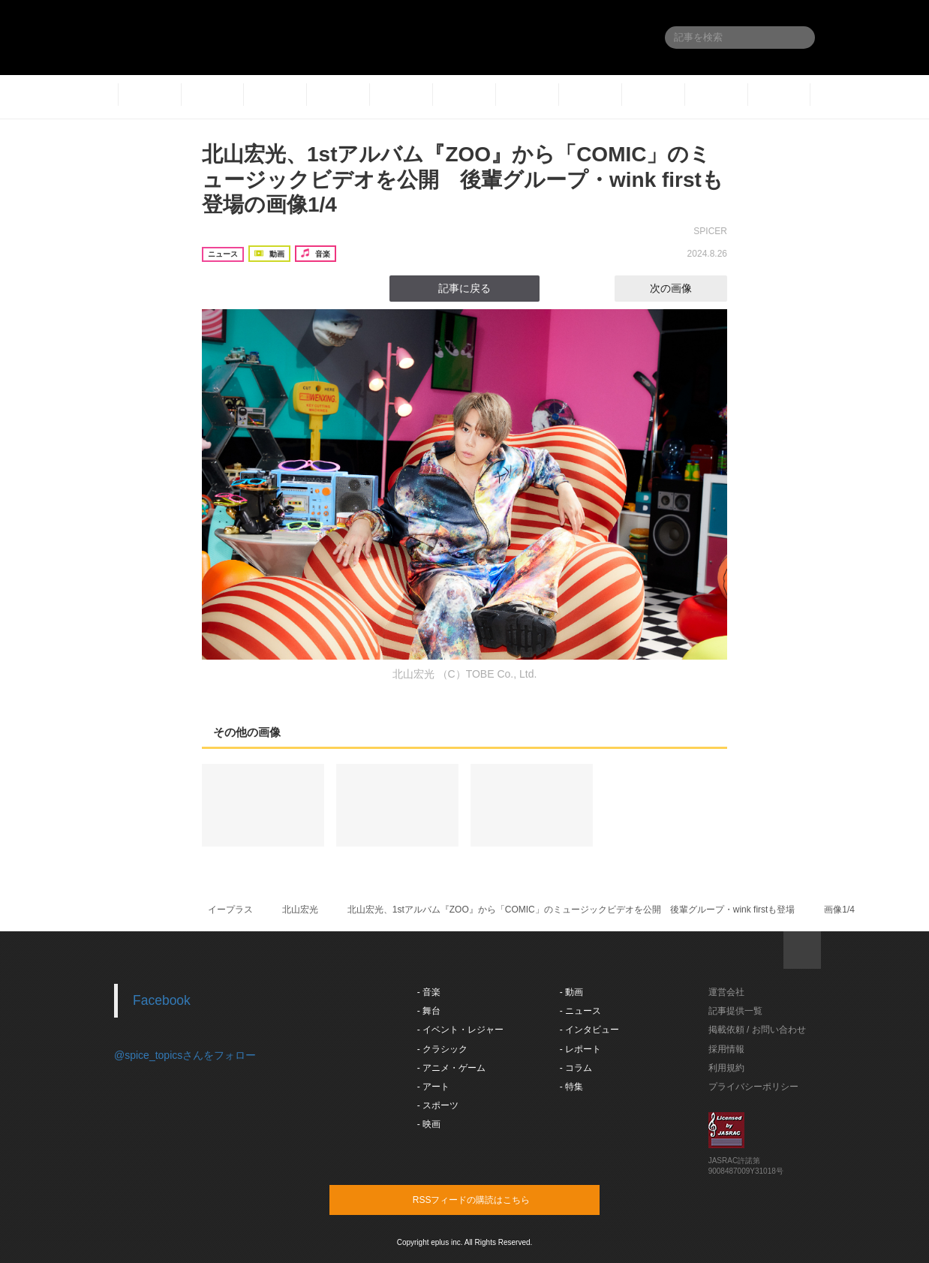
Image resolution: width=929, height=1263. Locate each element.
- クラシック (442, 1049)
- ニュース (580, 1011)
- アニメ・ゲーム (451, 1068)
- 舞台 (428, 1011)
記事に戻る (464, 288)
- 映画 (428, 1124)
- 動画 (571, 992)
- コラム (576, 1068)
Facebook (162, 1000)
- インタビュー (589, 1029)
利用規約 (726, 1068)
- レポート (580, 1049)
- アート (433, 1086)
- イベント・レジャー (460, 1029)
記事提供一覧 (735, 1011)
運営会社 (726, 992)
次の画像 (684, 288)
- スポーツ (437, 1105)
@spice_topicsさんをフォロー (185, 1055)
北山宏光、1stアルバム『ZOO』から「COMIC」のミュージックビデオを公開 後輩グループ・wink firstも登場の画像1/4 (462, 179)
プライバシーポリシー (753, 1086)
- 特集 (571, 1086)
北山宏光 (300, 909)
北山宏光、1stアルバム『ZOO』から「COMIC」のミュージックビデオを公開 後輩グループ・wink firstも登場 (571, 909)
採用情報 (726, 1049)
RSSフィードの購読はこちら (493, 1199)
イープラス (230, 909)
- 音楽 (428, 992)
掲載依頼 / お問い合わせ (757, 1029)
